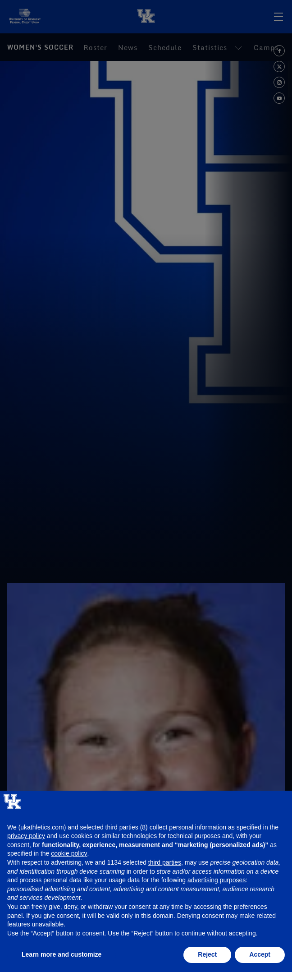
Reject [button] (207, 954)
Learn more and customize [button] (61, 954)
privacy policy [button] (26, 835)
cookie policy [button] (69, 853)
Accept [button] (259, 954)
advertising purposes (216, 880)
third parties (164, 862)
